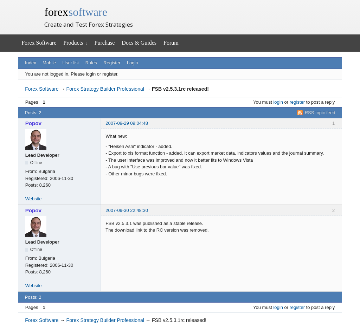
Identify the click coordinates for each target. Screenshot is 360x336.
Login (132, 62)
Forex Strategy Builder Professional (105, 89)
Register (111, 62)
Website (33, 198)
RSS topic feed (320, 112)
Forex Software (38, 43)
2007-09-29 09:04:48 (126, 123)
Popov (33, 123)
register (297, 102)
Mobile (49, 62)
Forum (171, 43)
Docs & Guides (139, 43)
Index (30, 62)
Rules (91, 62)
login (278, 102)
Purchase (105, 43)
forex (75, 12)
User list (71, 62)
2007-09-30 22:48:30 (126, 210)
